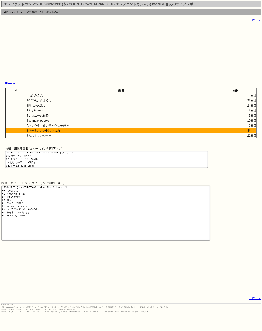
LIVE (12, 11)
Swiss (3, 328)
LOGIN (56, 11)
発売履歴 (32, 11)
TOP (5, 11)
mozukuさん (13, 82)
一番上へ (255, 312)
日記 (48, 11)
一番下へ (255, 20)
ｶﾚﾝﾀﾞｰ (21, 11)
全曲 (41, 11)
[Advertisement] (110, 50)
